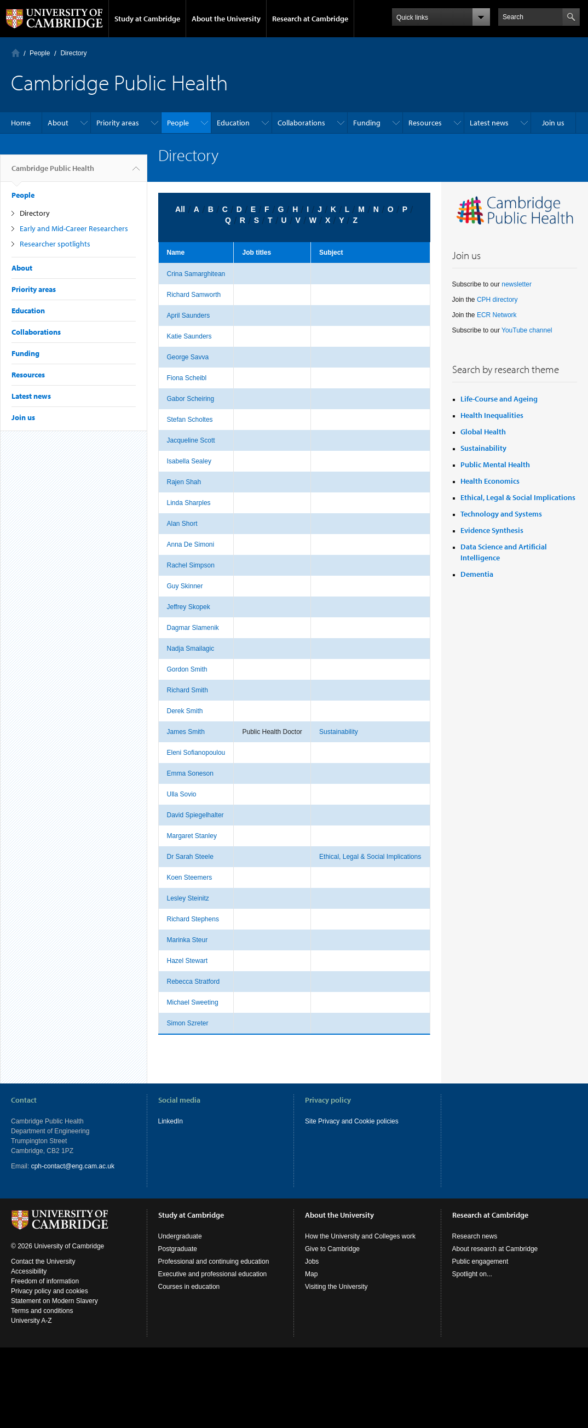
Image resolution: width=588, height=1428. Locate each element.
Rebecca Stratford (193, 981)
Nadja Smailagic (191, 648)
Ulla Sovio (182, 794)
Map (311, 1274)
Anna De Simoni (191, 544)
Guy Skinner (185, 586)
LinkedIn (170, 1121)
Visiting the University (336, 1287)
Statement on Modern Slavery (54, 1301)
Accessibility (29, 1271)
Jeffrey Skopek (188, 607)
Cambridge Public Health (52, 172)
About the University (226, 19)
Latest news (489, 123)
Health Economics (490, 481)
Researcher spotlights (55, 244)
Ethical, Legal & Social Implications (370, 857)
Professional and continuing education (213, 1261)
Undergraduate (180, 1236)
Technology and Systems (501, 514)
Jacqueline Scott (191, 440)
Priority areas (117, 123)
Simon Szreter (188, 1023)
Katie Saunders (189, 336)
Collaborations (301, 123)
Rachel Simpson (191, 565)
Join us (553, 123)
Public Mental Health (495, 464)
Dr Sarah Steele (190, 857)
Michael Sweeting (192, 1002)
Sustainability (338, 732)
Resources (425, 123)
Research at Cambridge (310, 19)
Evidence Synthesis (491, 530)
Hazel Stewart (187, 961)
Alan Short (182, 523)
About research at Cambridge (495, 1249)
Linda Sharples (189, 503)
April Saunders (188, 315)
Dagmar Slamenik (193, 628)
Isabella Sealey (189, 461)
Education (233, 123)
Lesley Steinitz (188, 898)
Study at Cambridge (147, 19)
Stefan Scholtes (190, 419)
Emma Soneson (190, 773)
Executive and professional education (212, 1274)
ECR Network (497, 315)
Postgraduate (177, 1249)
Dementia (476, 574)
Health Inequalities (491, 415)
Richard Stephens (193, 919)
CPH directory (497, 299)
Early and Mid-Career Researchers (74, 228)
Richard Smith (187, 690)
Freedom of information (45, 1281)
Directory (73, 53)
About (58, 123)
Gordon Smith (187, 669)
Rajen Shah (184, 482)
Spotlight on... (472, 1274)
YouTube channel (526, 330)
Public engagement (480, 1261)
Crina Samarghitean (196, 274)
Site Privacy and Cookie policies (352, 1121)
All (180, 209)
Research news (475, 1236)
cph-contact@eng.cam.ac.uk (72, 1166)
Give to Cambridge (332, 1249)
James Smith (186, 732)
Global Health (483, 432)
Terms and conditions (42, 1311)
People (40, 53)
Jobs (312, 1261)
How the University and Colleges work (360, 1236)
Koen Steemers (189, 877)
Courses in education (189, 1287)
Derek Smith (185, 711)
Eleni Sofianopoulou (196, 752)
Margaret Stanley (192, 836)
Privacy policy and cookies (49, 1291)
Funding (367, 123)
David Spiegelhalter (195, 815)
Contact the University (43, 1261)
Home (15, 53)
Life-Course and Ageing (499, 399)
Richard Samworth (194, 295)
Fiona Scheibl (187, 378)
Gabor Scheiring (191, 399)
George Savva (188, 357)
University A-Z (31, 1320)
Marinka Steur (187, 940)
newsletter (516, 284)
